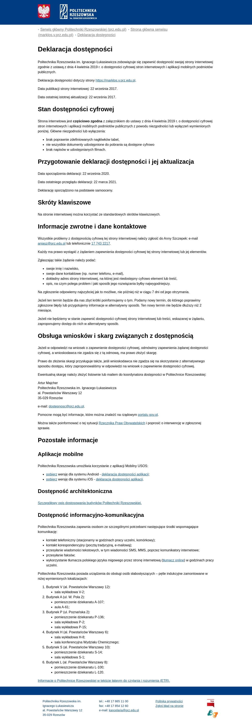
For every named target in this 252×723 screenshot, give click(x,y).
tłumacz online (173, 560)
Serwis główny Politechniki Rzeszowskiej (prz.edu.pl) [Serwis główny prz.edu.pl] (83, 29)
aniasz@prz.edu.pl (52, 243)
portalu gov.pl (148, 414)
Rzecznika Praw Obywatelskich (122, 423)
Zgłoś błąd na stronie (169, 706)
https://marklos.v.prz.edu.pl (115, 80)
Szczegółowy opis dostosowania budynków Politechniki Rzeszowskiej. (90, 503)
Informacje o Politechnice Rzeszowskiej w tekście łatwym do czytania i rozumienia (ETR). (104, 680)
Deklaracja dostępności (97, 35)
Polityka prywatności (169, 701)
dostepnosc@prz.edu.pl (66, 406)
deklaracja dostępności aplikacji (125, 474)
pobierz (51, 474)
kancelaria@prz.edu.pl (124, 710)
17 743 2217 (100, 243)
